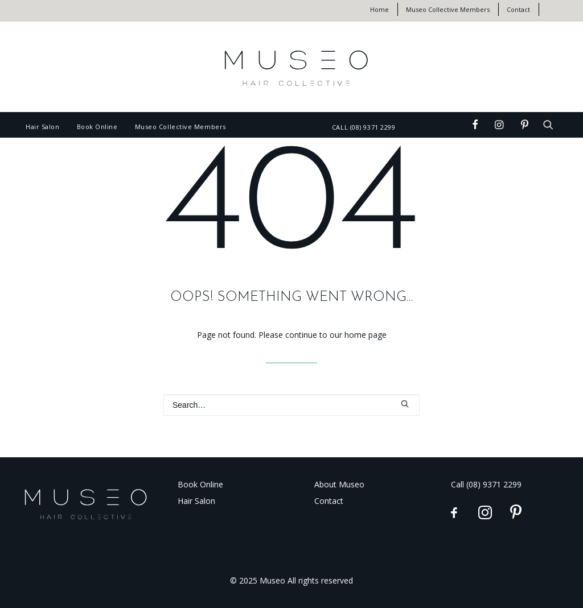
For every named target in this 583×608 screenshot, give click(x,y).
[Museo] (291, 67)
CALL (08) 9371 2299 (363, 127)
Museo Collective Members (448, 9)
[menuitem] (384, 9)
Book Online (97, 126)
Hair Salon (43, 126)
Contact (518, 9)
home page (365, 334)
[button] (457, 120)
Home (379, 9)
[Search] (291, 405)
